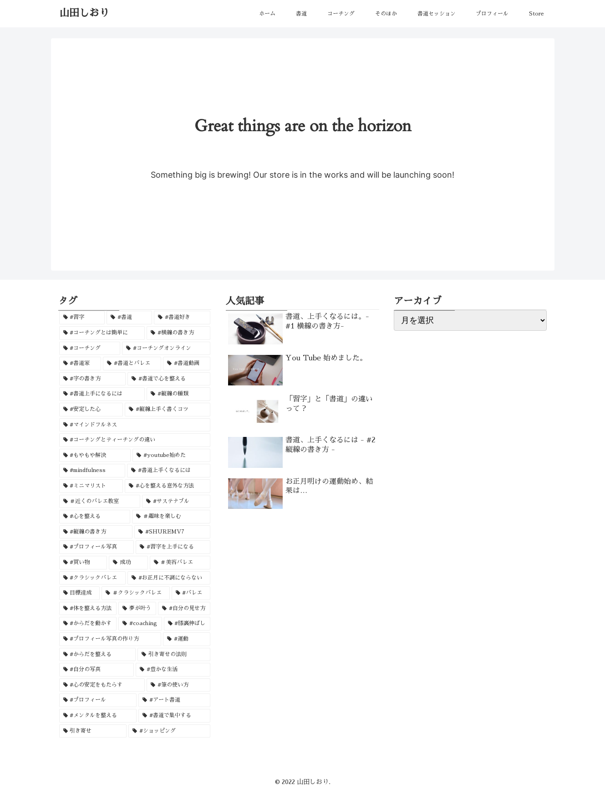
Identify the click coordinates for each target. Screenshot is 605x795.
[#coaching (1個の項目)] (140, 624)
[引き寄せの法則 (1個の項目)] (173, 655)
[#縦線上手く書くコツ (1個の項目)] (167, 409)
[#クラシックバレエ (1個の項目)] (92, 578)
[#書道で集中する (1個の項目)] (174, 716)
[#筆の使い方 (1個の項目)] (178, 685)
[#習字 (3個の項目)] (82, 317)
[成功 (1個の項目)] (128, 562)
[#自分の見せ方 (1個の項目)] (184, 608)
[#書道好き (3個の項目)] (182, 317)
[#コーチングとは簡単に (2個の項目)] (102, 333)
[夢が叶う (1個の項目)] (137, 608)
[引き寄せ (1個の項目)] (93, 731)
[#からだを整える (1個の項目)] (97, 655)
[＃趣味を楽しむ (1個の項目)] (171, 516)
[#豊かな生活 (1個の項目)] (173, 670)
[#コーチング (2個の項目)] (89, 348)
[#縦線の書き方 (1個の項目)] (95, 532)
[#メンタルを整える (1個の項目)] (98, 716)
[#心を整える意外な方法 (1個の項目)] (167, 486)
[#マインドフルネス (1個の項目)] (135, 425)
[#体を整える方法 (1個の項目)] (88, 608)
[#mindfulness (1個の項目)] (92, 470)
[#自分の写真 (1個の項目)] (96, 670)
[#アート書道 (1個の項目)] (174, 700)
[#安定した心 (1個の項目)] (91, 409)
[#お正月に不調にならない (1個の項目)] (168, 578)
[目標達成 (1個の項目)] (79, 593)
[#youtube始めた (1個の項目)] (171, 455)
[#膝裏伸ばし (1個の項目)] (187, 624)
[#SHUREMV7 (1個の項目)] (172, 532)
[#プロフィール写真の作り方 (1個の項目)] (110, 639)
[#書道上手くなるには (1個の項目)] (168, 470)
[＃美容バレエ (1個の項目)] (180, 562)
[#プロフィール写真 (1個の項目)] (96, 547)
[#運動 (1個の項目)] (186, 639)
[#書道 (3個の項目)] (129, 317)
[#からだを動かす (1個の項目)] (88, 624)
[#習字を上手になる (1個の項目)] (173, 547)
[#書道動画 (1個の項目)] (186, 363)
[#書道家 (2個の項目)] (80, 363)
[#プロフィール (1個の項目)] (98, 700)
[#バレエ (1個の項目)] (191, 593)
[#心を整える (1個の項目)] (94, 516)
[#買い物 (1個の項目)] (83, 562)
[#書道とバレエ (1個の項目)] (132, 363)
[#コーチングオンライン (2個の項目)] (166, 348)
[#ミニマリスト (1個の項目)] (91, 486)
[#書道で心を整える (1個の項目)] (168, 379)
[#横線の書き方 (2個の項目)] (178, 333)
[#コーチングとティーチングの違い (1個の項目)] (135, 440)
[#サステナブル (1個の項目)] (176, 501)
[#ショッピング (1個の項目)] (169, 731)
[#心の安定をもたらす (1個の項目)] (102, 685)
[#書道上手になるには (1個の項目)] (102, 394)
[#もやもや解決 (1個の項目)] (95, 455)
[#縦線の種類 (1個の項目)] (178, 394)
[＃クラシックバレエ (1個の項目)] (136, 593)
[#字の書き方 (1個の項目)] (92, 379)
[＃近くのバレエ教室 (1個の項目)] (99, 501)
